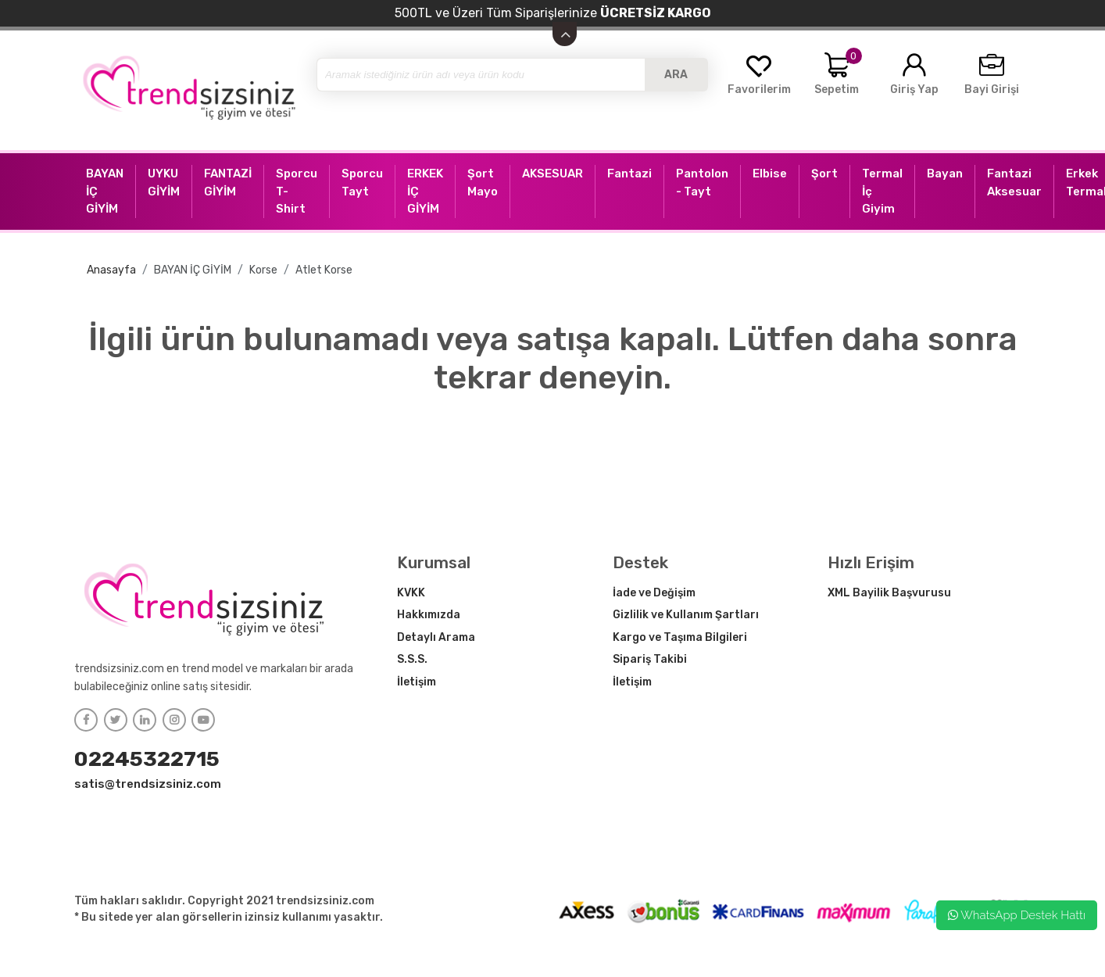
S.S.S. (412, 659)
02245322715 (147, 758)
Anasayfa (111, 270)
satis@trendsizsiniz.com (147, 784)
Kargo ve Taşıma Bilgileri (680, 637)
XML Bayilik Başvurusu (889, 592)
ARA (676, 74)
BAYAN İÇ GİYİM (192, 270)
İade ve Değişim (654, 592)
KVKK (411, 592)
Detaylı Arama (436, 637)
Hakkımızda (428, 614)
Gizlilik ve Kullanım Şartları (686, 614)
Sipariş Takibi (650, 659)
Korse (263, 270)
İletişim (416, 682)
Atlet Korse (323, 270)
